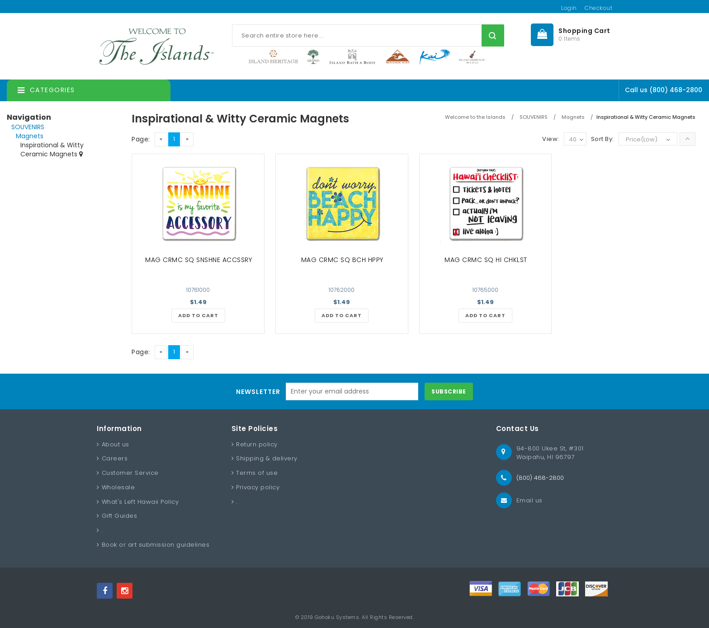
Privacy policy (257, 487)
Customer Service (130, 473)
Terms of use (257, 473)
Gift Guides (119, 515)
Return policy (257, 444)
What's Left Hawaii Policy (140, 501)
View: (550, 139)
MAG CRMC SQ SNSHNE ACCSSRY (198, 259)
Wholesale (118, 487)
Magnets (29, 136)
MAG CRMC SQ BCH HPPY (342, 259)
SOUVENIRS (27, 126)
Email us (529, 500)
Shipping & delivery (267, 458)
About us (115, 444)
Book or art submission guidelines (156, 544)
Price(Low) (641, 139)
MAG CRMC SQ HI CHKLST (485, 259)
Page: (141, 139)
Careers (115, 458)
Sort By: (602, 139)
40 (576, 140)
